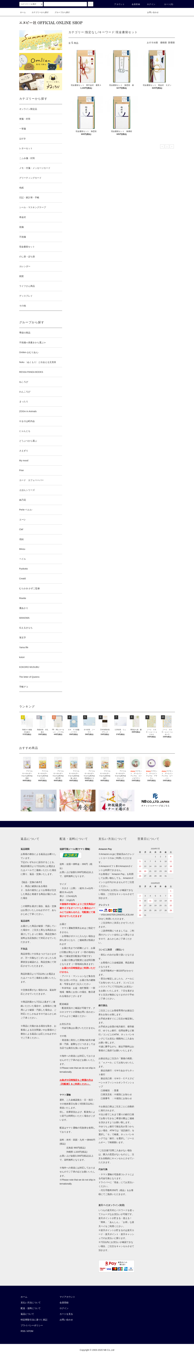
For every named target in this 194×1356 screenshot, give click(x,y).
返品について (27, 1314)
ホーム (23, 12)
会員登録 (134, 4)
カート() (166, 4)
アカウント (117, 4)
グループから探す (60, 12)
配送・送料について (31, 1308)
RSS (23, 1331)
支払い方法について (31, 1302)
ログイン (149, 4)
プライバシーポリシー (32, 1325)
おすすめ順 (152, 42)
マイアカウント (67, 1297)
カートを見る (66, 1314)
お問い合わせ (151, 12)
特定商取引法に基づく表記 (34, 1319)
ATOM (30, 1331)
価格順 (163, 42)
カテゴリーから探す (38, 12)
